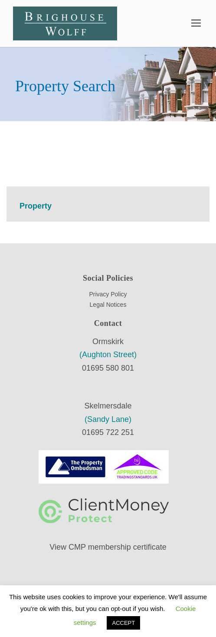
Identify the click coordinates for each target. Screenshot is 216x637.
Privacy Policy (108, 294)
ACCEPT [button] (123, 623)
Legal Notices (108, 304)
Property (36, 206)
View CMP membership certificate (107, 547)
